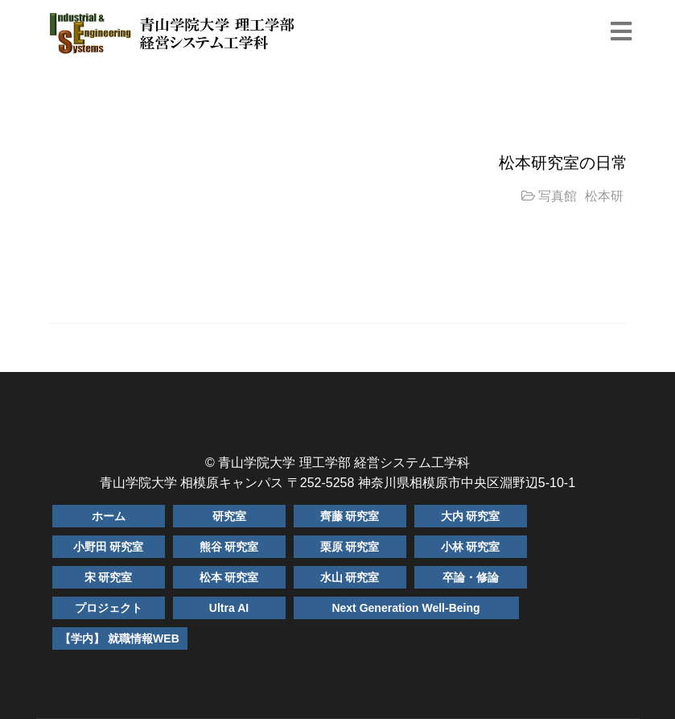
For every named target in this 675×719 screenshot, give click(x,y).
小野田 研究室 (108, 546)
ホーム (109, 516)
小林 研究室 (470, 546)
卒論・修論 (470, 577)
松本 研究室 (229, 577)
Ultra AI (229, 607)
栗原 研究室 (350, 546)
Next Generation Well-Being (405, 607)
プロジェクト (108, 607)
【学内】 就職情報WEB (119, 638)
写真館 (557, 196)
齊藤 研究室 (350, 516)
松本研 (604, 196)
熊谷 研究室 (229, 546)
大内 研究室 (470, 516)
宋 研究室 (108, 577)
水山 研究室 (350, 577)
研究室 (229, 516)
